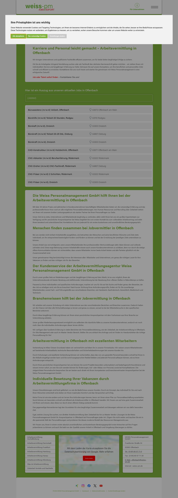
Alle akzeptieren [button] (18, 36)
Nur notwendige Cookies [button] (37, 36)
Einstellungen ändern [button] (57, 36)
